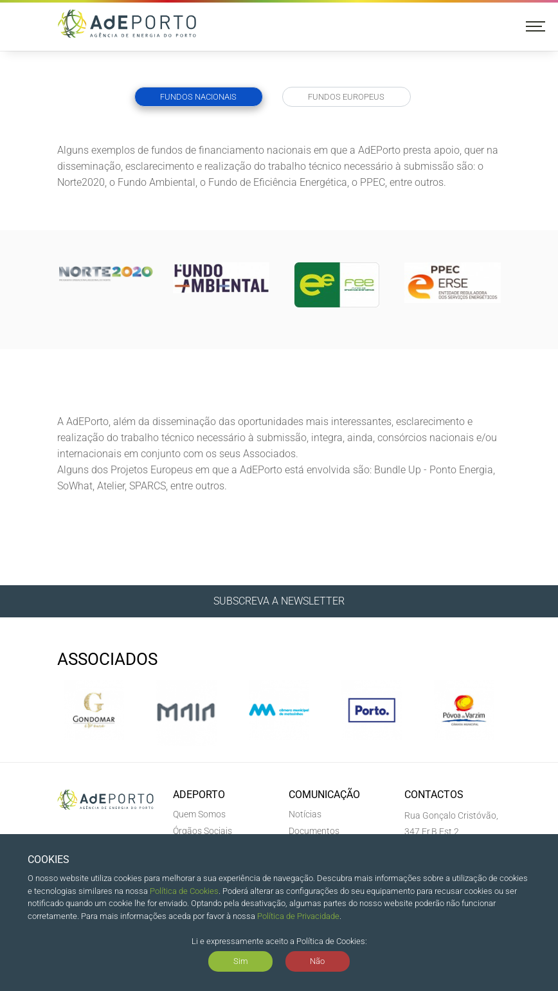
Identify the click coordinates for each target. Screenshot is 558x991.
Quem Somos (199, 814)
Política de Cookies (184, 891)
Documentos (314, 831)
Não (317, 961)
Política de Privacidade (298, 916)
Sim (240, 961)
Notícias (305, 814)
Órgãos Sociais (202, 831)
